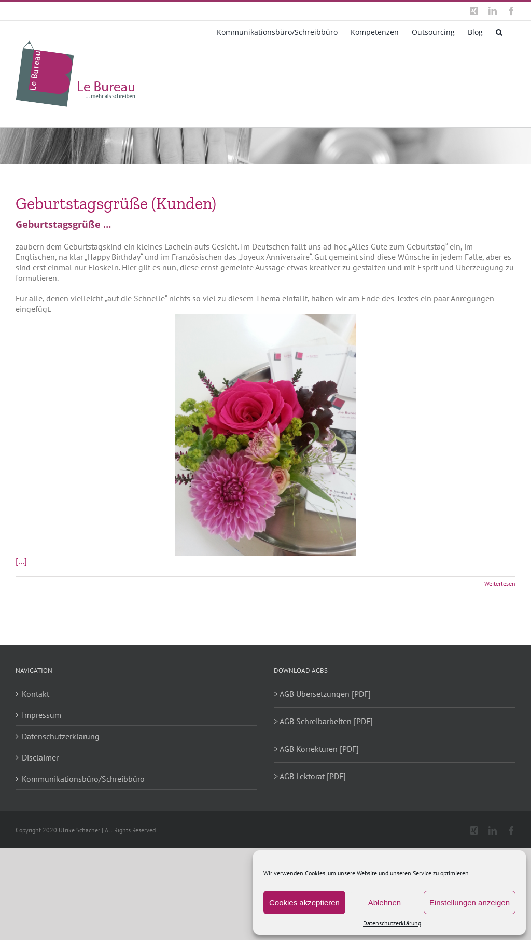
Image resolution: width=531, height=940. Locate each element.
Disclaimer (40, 757)
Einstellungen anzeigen (469, 902)
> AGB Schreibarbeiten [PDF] (323, 721)
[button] (499, 31)
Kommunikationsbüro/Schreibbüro (83, 778)
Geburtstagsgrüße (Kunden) (116, 203)
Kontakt (35, 693)
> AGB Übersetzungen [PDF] (322, 693)
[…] (21, 561)
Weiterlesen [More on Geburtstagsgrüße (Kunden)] (499, 583)
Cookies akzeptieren (304, 902)
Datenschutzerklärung (392, 923)
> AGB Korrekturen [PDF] (316, 748)
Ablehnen (384, 902)
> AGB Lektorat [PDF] (310, 776)
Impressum (41, 715)
